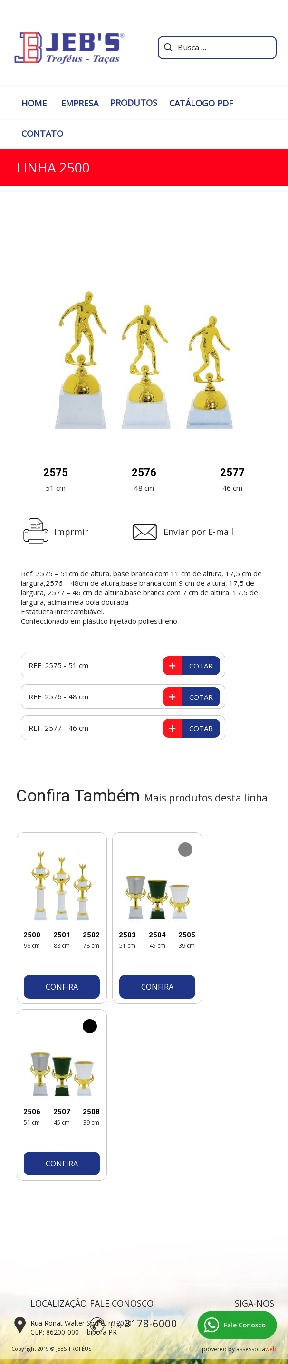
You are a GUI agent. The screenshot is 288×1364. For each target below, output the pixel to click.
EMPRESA (79, 103)
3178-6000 (151, 1323)
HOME (34, 103)
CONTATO (42, 133)
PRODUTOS (133, 102)
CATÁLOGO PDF (201, 103)
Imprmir (71, 531)
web (271, 1349)
